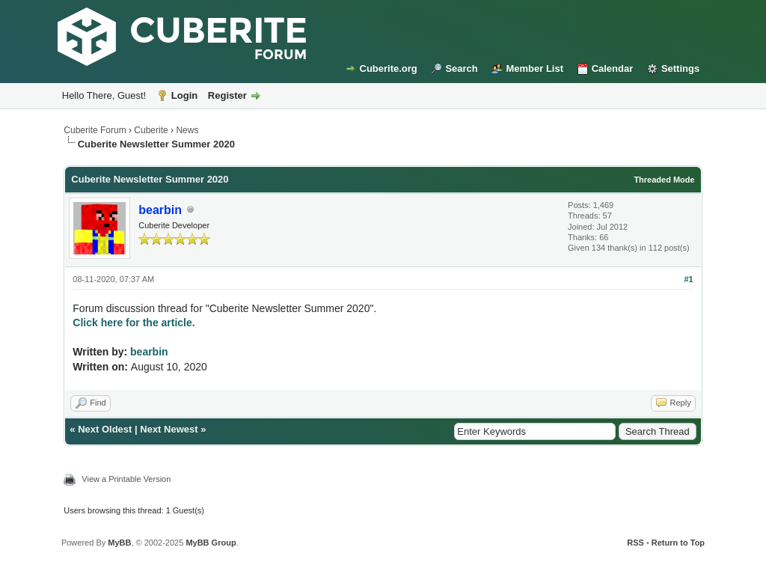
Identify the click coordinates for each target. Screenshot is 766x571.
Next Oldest (105, 429)
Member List (534, 68)
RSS (635, 542)
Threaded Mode (664, 179)
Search (461, 68)
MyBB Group (211, 542)
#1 (688, 279)
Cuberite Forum (95, 130)
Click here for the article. (133, 323)
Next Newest (168, 429)
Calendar (613, 68)
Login (184, 95)
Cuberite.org (388, 68)
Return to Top (678, 542)
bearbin (149, 352)
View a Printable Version (126, 478)
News (187, 130)
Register (227, 95)
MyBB (119, 542)
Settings (680, 68)
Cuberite (151, 130)
